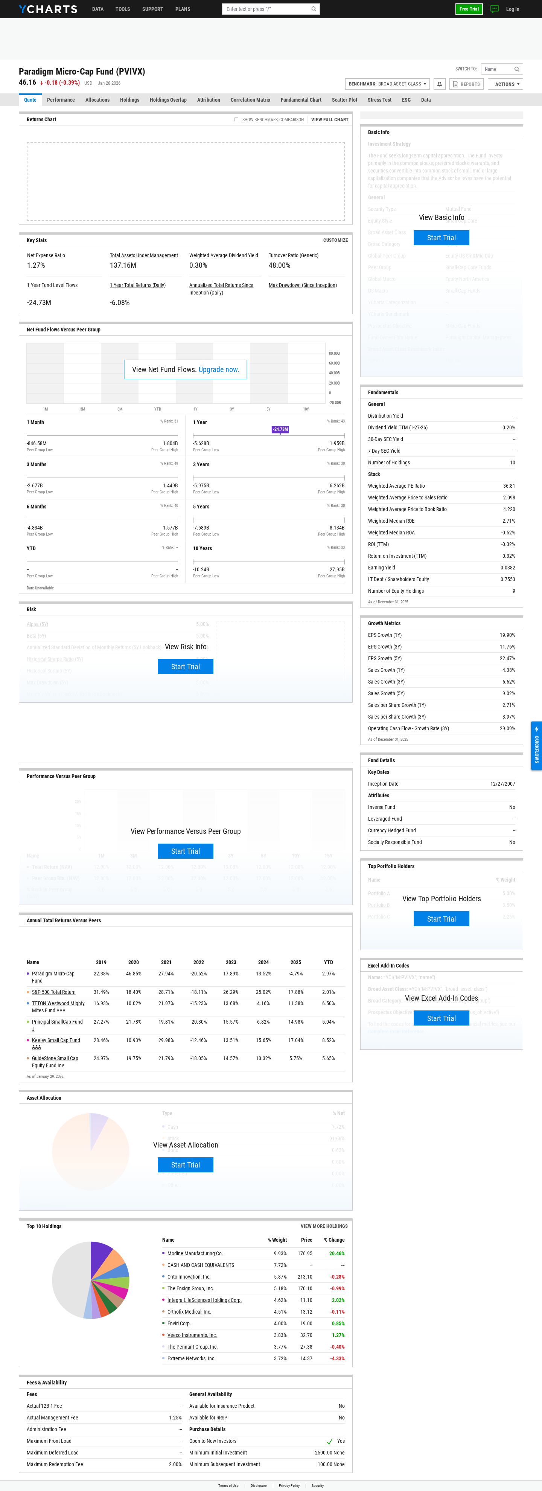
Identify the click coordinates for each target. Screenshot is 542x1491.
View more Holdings (324, 1226)
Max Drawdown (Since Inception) (303, 285)
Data (98, 9)
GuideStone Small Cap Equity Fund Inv (55, 1061)
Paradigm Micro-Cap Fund (53, 977)
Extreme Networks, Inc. (191, 1358)
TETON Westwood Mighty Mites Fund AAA (58, 1006)
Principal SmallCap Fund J (57, 1025)
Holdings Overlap (168, 100)
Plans (182, 9)
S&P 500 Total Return (54, 992)
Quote (30, 100)
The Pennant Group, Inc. (192, 1347)
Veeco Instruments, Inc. (192, 1335)
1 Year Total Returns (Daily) (138, 285)
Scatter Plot (344, 100)
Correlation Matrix (250, 100)
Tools (123, 9)
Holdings (129, 100)
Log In (512, 9)
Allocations (97, 100)
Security (318, 1485)
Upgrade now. (219, 369)
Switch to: (466, 69)
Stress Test (379, 100)
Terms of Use (228, 1485)
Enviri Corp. (179, 1323)
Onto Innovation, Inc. (189, 1277)
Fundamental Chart (301, 100)
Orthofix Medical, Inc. (189, 1312)
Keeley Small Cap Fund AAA (56, 1043)
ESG (406, 100)
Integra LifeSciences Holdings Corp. (204, 1300)
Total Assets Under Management (144, 255)
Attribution (208, 100)
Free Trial (469, 9)
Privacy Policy (289, 1485)
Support (152, 9)
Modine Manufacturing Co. (195, 1253)
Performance (61, 100)
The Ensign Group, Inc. (190, 1288)
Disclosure (259, 1485)
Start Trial (185, 666)
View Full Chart (330, 119)
